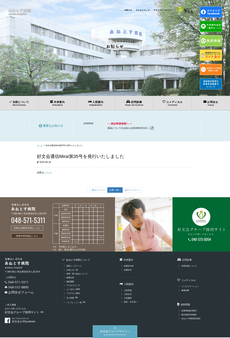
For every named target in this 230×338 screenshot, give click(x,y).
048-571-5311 (18, 282)
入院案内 (96, 103)
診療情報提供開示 (188, 311)
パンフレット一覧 (75, 303)
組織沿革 (69, 278)
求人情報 (71, 298)
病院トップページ (73, 266)
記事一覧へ (115, 190)
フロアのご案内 (72, 293)
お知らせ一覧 (71, 270)
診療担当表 (127, 266)
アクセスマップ (72, 286)
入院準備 (126, 291)
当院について (19, 103)
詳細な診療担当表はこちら (27, 228)
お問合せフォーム (19, 292)
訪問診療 (134, 103)
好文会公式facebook (32, 321)
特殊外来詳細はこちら (27, 236)
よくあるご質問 (72, 290)
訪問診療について (188, 266)
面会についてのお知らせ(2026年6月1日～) (134, 128)
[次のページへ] (133, 190)
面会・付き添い (130, 302)
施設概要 (69, 282)
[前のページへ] (97, 190)
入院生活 (126, 294)
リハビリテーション (189, 287)
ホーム (40, 146)
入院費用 (126, 298)
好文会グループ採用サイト (24, 313)
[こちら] (48, 173)
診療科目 (126, 270)
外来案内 (57, 103)
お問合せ (211, 103)
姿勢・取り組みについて (76, 274)
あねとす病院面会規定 (190, 319)
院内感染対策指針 (188, 315)
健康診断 (184, 291)
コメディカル (172, 103)
